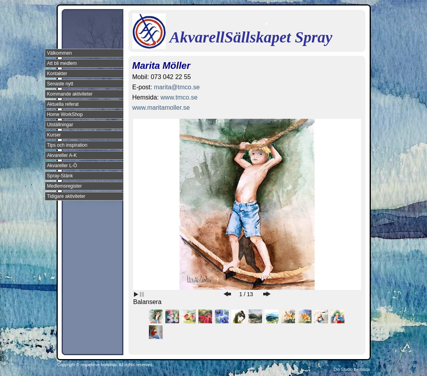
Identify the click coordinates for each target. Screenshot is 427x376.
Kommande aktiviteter (70, 94)
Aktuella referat (63, 104)
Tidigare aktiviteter (66, 196)
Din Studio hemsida (352, 369)
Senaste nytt (60, 84)
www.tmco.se (179, 97)
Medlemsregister (64, 186)
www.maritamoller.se (161, 107)
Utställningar (60, 124)
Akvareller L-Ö (62, 165)
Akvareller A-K (62, 155)
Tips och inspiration (67, 145)
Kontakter (57, 73)
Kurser (54, 135)
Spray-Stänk (60, 176)
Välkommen (59, 53)
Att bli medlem (62, 63)
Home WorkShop (65, 114)
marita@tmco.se (177, 87)
